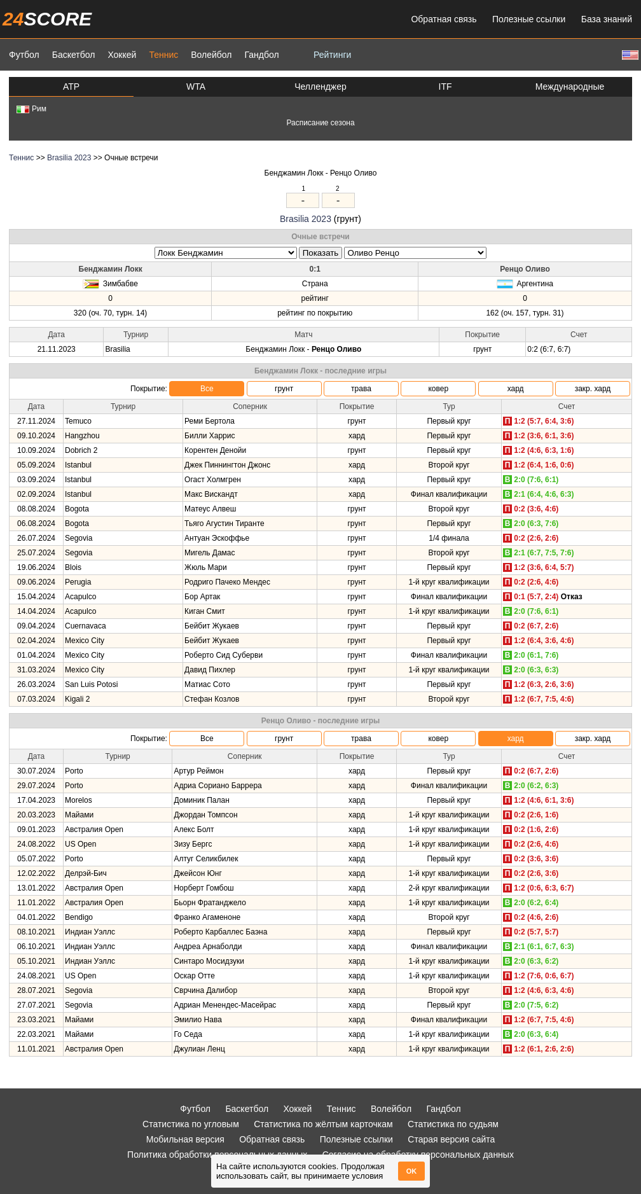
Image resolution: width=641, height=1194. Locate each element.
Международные (570, 86)
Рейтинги (332, 55)
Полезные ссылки (528, 19)
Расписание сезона (320, 122)
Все (207, 388)
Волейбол (211, 55)
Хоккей (121, 55)
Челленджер (320, 86)
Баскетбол (73, 55)
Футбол (24, 55)
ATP (71, 86)
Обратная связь (443, 19)
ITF (445, 86)
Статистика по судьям (453, 1124)
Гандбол (261, 55)
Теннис (163, 55)
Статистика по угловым (190, 1124)
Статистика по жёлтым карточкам (323, 1124)
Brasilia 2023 (69, 157)
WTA (195, 86)
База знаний (606, 19)
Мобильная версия (185, 1139)
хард (515, 388)
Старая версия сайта (451, 1139)
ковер (438, 388)
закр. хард (593, 388)
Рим (31, 108)
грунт (284, 388)
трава (361, 388)
